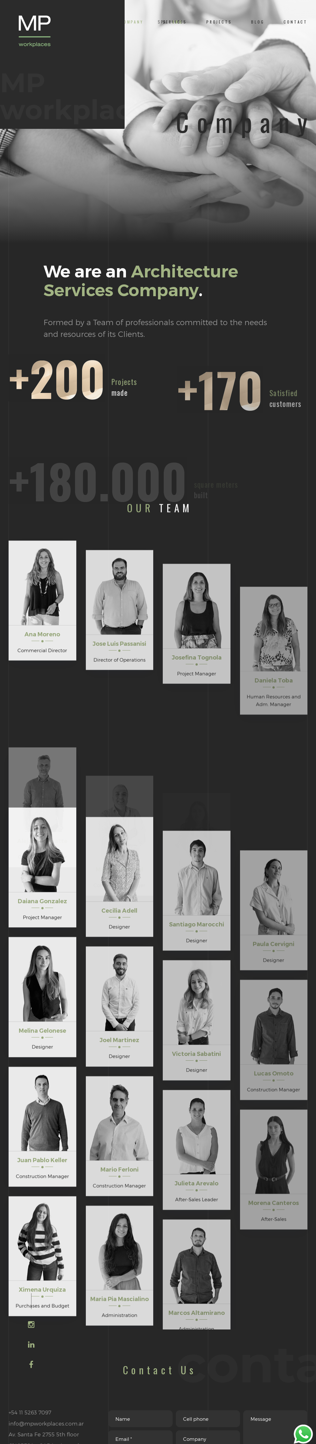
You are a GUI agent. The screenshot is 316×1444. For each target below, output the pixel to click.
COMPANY (131, 21)
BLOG (257, 21)
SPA (162, 21)
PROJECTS (219, 21)
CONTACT (295, 21)
